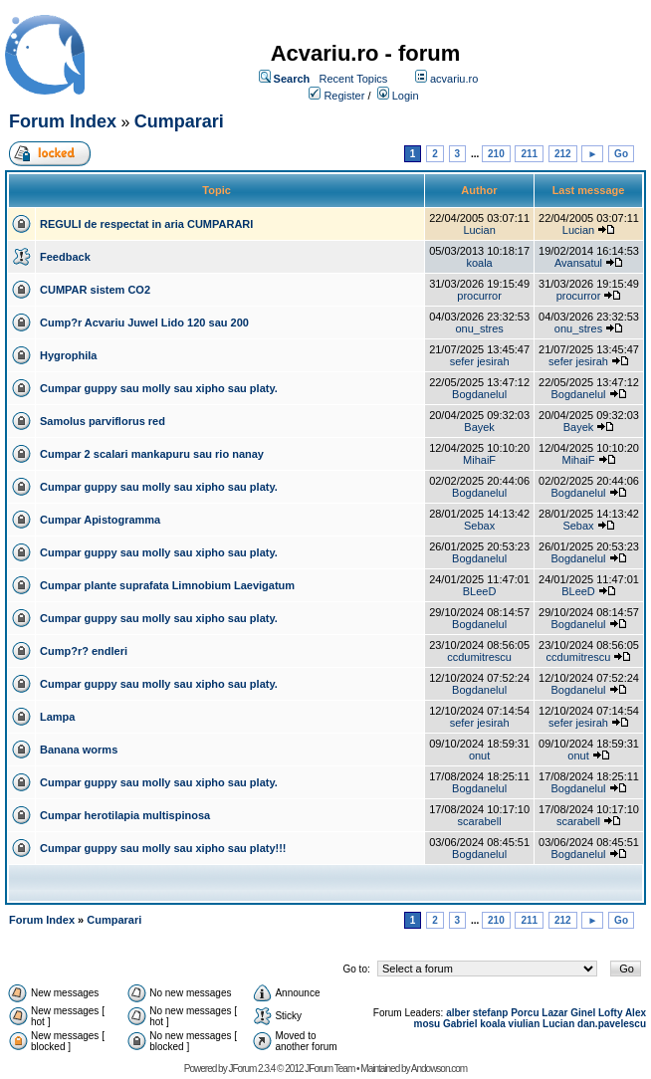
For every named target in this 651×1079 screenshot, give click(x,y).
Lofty (610, 1012)
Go (621, 153)
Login (405, 96)
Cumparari (179, 121)
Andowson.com (439, 1068)
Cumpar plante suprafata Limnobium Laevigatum (167, 585)
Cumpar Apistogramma (100, 520)
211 (529, 153)
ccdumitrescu (479, 657)
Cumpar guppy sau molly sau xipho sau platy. (159, 388)
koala (479, 263)
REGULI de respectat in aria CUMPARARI (146, 224)
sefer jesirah (480, 361)
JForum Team (329, 1068)
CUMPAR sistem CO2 (95, 290)
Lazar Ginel (568, 1012)
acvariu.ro (454, 79)
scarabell (480, 821)
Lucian (479, 230)
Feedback (65, 257)
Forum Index (62, 121)
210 (496, 153)
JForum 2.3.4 (251, 1068)
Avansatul (578, 263)
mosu (427, 1023)
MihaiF (479, 460)
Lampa (57, 717)
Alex (635, 1012)
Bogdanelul (479, 394)
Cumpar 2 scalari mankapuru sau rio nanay (152, 454)
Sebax (479, 526)
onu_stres (479, 328)
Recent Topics (353, 79)
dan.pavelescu (611, 1023)
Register (344, 96)
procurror (479, 296)
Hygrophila (68, 355)
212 (562, 153)
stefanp (491, 1012)
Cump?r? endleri (83, 651)
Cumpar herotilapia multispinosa (125, 815)
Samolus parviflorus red (102, 421)
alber (458, 1012)
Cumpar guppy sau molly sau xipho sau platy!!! (163, 848)
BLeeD (480, 591)
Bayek (479, 427)
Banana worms (78, 749)
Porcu (525, 1012)
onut (479, 755)
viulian (525, 1023)
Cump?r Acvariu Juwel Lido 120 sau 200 (144, 322)
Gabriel (460, 1023)
